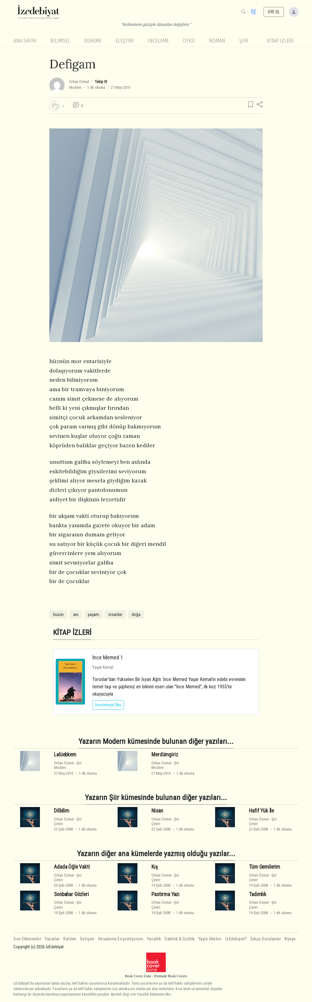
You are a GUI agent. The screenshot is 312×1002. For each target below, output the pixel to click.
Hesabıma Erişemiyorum (121, 939)
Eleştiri (124, 41)
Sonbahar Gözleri (71, 894)
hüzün (58, 614)
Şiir (243, 41)
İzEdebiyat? (236, 939)
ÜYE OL (274, 11)
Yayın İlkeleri (210, 939)
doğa (136, 614)
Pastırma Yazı (165, 894)
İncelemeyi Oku (108, 704)
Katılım (69, 939)
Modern (75, 87)
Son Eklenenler (27, 939)
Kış (154, 867)
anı (75, 614)
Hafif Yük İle (261, 811)
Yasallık (154, 939)
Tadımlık (257, 894)
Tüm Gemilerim (264, 867)
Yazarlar (52, 939)
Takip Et (101, 81)
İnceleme (158, 41)
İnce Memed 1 (107, 657)
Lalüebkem (65, 755)
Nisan (157, 811)
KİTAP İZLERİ (280, 41)
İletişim (87, 939)
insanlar (115, 614)
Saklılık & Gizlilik (180, 939)
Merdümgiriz (164, 755)
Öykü (189, 41)
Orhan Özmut (79, 81)
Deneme (92, 41)
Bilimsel (60, 41)
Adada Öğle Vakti (72, 867)
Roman (217, 41)
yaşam (93, 614)
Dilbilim (61, 811)
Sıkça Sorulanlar (265, 939)
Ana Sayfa (24, 41)
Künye (290, 939)
